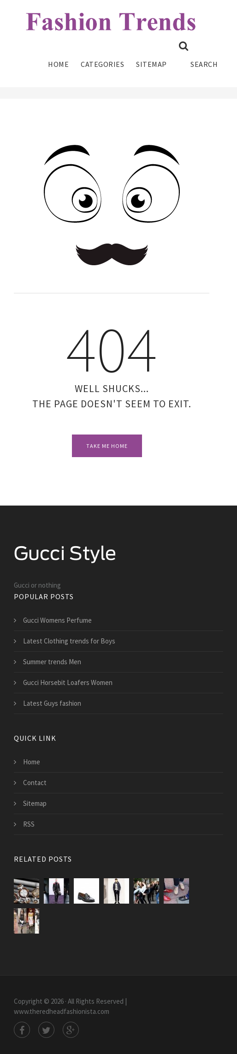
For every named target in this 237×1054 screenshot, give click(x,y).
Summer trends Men (52, 661)
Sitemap (151, 64)
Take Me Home (107, 445)
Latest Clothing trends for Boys (69, 641)
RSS (29, 824)
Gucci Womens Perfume (57, 620)
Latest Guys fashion (52, 703)
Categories (102, 64)
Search (198, 55)
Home (58, 64)
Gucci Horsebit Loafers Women (68, 682)
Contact (35, 782)
